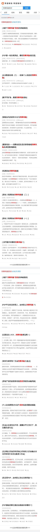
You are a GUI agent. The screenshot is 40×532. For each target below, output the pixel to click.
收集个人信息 (7, 90)
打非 (10, 470)
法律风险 (28, 106)
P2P (5, 64)
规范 (30, 187)
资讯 (20, 12)
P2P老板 (4, 327)
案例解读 (6, 163)
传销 (5, 258)
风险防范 (11, 397)
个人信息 (6, 86)
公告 (5, 234)
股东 (17, 397)
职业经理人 (7, 323)
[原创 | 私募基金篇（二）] (15, 195)
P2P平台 (23, 323)
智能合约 (24, 133)
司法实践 (11, 187)
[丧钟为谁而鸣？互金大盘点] (16, 361)
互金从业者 (7, 444)
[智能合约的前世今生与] (14, 117)
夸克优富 (15, 444)
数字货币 (23, 353)
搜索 (26, 8)
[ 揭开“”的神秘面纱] (15, 28)
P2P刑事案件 (15, 521)
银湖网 (22, 444)
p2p (27, 470)
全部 (5, 12)
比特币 (31, 133)
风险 (29, 211)
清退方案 (27, 494)
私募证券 (16, 234)
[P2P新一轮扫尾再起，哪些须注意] (19, 55)
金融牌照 (30, 323)
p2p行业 (6, 211)
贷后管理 (29, 163)
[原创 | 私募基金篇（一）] (15, 218)
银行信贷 (24, 397)
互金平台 (6, 494)
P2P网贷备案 (7, 44)
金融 (5, 353)
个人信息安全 (27, 86)
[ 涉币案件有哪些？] (13, 242)
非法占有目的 (25, 234)
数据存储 (11, 106)
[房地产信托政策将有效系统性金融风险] (19, 381)
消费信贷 (14, 163)
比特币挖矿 (19, 106)
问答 (35, 12)
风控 (20, 494)
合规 (17, 187)
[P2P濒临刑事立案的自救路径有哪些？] (17, 505)
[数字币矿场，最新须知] (14, 97)
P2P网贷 (14, 494)
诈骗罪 (16, 258)
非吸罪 (23, 521)
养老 (5, 470)
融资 (16, 353)
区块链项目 (27, 44)
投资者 (11, 353)
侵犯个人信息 (12, 64)
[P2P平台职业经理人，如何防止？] (19, 305)
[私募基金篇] (10, 171)
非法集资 (22, 470)
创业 (10, 234)
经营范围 (24, 187)
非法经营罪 (23, 258)
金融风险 (29, 64)
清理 (20, 211)
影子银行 (21, 64)
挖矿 (5, 106)
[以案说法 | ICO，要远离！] (16, 335)
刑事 (5, 187)
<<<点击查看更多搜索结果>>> (20, 265)
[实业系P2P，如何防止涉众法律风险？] (17, 478)
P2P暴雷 (30, 521)
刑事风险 (22, 163)
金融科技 (8, 48)
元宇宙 (35, 86)
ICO (29, 353)
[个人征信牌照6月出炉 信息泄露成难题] (18, 405)
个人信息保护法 (16, 86)
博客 (27, 12)
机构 (13, 12)
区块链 (5, 133)
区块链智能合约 (15, 133)
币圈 (10, 258)
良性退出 (8, 297)
